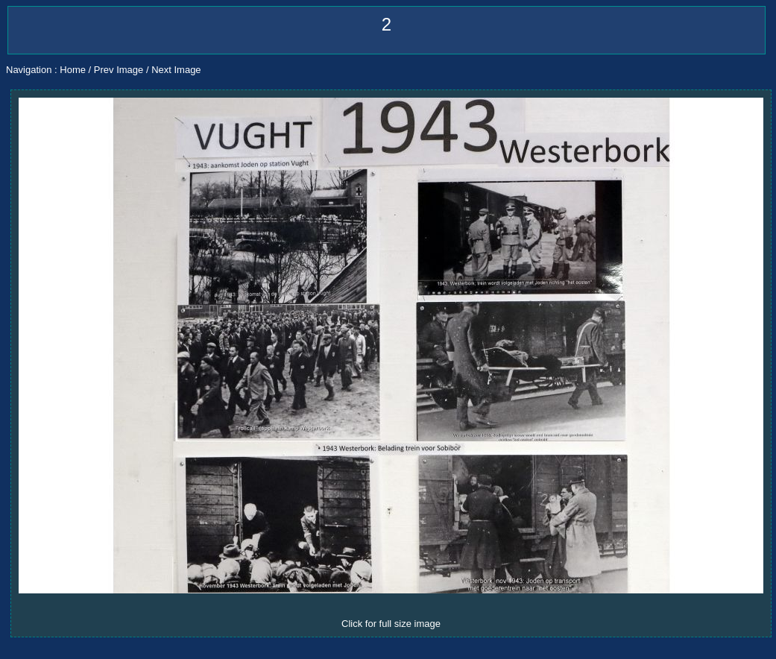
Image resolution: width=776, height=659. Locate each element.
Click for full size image (391, 623)
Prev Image (118, 69)
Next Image (176, 69)
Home (73, 69)
